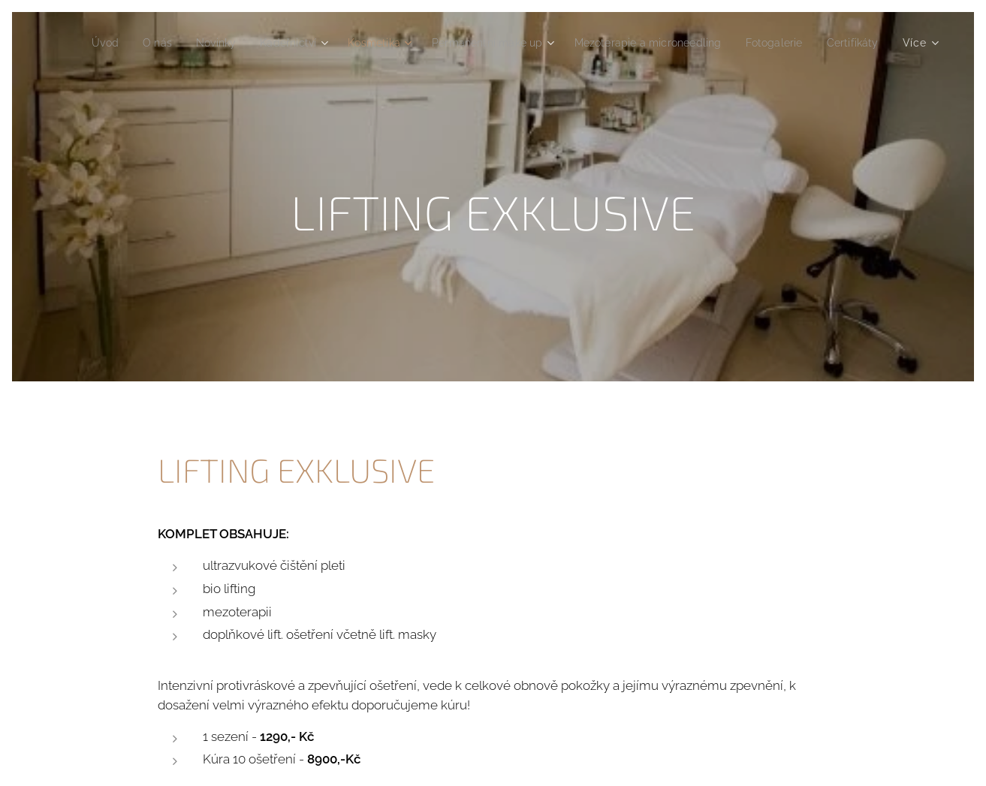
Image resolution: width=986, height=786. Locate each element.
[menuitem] (140, 43)
